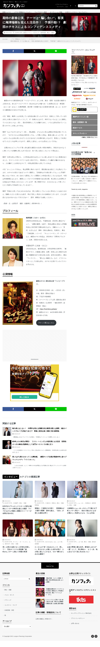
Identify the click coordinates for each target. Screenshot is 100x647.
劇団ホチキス (27, 35)
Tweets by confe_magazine (79, 191)
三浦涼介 (48, 505)
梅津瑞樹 (43, 35)
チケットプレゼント (80, 136)
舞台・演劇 (50, 35)
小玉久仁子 (36, 35)
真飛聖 (37, 549)
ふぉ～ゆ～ (80, 505)
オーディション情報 (56, 12)
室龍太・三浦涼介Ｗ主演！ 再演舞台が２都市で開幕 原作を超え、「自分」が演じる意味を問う (49, 513)
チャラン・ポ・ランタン (20, 547)
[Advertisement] (35, 346)
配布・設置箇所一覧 (80, 124)
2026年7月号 (8, 505)
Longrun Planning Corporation (23, 642)
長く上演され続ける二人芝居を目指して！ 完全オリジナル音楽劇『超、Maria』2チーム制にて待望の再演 (17, 556)
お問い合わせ (75, 629)
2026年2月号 (18, 35)
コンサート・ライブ (10, 611)
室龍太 (54, 505)
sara (55, 547)
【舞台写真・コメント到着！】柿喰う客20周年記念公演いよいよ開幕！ (54, 586)
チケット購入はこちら (46, 325)
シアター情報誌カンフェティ (23, 12)
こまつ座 (59, 547)
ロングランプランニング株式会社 (81, 619)
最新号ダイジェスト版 (80, 119)
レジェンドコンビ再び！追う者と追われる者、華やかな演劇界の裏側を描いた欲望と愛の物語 (54, 608)
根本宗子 (7, 549)
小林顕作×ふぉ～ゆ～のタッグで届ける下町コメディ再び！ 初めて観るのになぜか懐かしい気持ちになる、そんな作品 (82, 515)
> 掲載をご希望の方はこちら (89, 139)
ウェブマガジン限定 (41, 12)
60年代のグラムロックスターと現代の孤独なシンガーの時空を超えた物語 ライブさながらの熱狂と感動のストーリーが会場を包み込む (17, 513)
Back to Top (50, 572)
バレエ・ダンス (9, 601)
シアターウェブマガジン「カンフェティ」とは (61, 5)
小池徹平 (15, 505)
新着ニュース (7, 12)
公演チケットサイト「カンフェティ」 (76, 12)
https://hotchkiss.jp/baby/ (48, 311)
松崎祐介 (88, 505)
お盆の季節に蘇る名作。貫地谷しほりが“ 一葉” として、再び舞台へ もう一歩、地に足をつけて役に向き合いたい (82, 556)
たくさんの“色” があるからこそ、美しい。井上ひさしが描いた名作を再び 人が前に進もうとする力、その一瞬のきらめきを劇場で (49, 556)
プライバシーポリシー (78, 624)
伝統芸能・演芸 (9, 616)
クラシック (7, 606)
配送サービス (77, 130)
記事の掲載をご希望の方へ (44, 625)
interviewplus (49, 547)
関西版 (37, 507)
